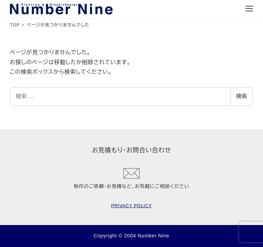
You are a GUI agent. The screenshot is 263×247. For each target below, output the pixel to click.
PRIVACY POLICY (131, 205)
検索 (241, 96)
